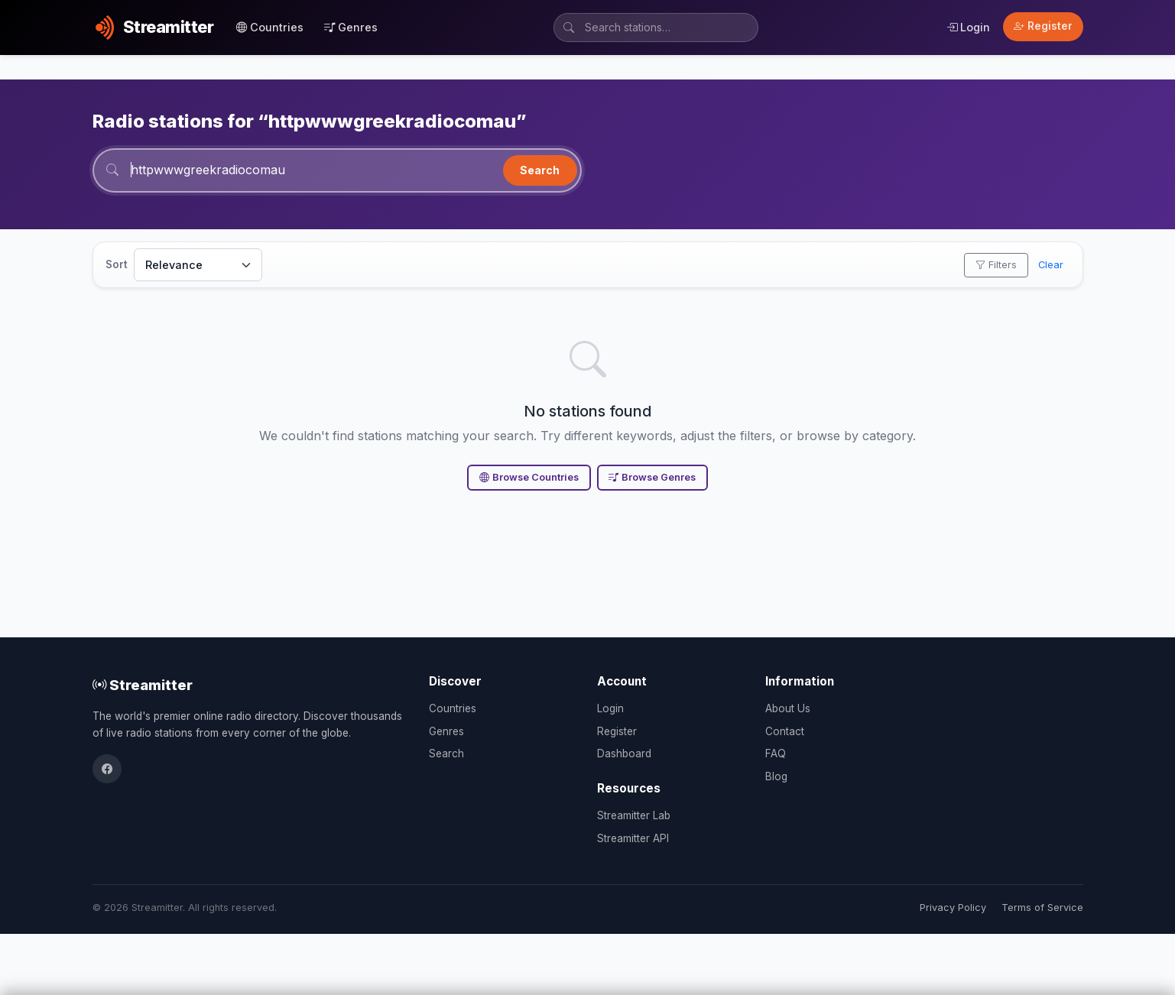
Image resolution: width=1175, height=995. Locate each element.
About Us (787, 708)
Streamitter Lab (633, 815)
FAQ (775, 753)
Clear (1050, 265)
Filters (996, 265)
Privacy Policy (953, 907)
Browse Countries (529, 477)
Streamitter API (633, 838)
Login (968, 27)
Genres (351, 27)
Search (540, 170)
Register (1043, 26)
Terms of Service (1042, 907)
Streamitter (143, 684)
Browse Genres (652, 477)
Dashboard (624, 753)
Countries (269, 27)
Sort (116, 264)
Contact (784, 731)
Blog (776, 776)
